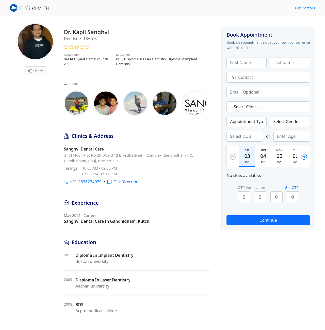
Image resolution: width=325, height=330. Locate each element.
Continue (268, 220)
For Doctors (305, 8)
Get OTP (292, 187)
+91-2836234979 (82, 182)
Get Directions (124, 182)
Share (35, 70)
